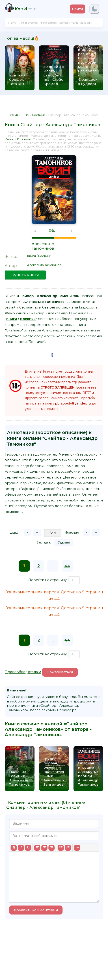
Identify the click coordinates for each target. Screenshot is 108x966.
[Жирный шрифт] (14, 848)
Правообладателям (23, 672)
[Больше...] (77, 848)
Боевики (24, 139)
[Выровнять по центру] (44, 848)
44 (67, 566)
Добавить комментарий (36, 910)
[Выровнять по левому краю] (37, 848)
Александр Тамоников (43, 246)
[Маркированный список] (61, 848)
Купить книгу (25, 275)
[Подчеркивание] (28, 848)
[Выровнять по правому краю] (51, 848)
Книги (9, 139)
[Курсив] (21, 848)
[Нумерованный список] (68, 848)
